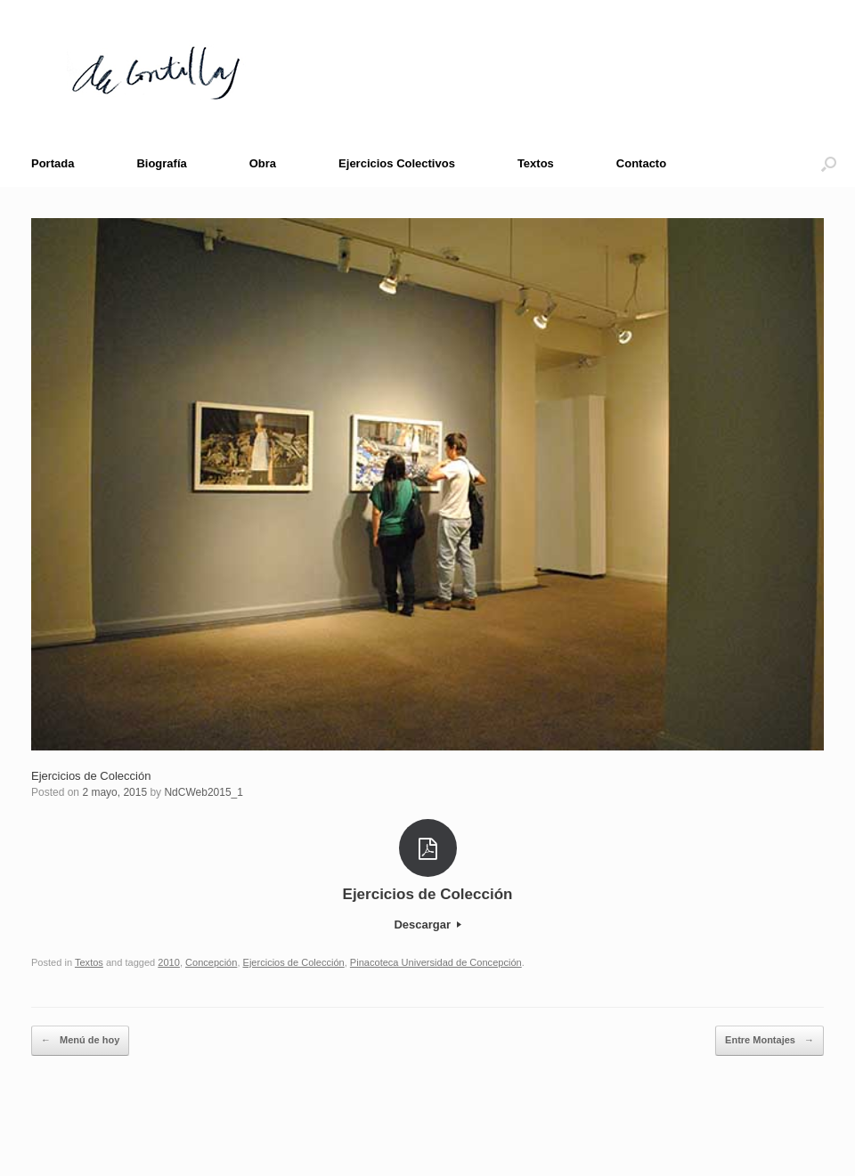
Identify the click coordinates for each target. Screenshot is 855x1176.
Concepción (211, 962)
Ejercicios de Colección (91, 776)
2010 (169, 962)
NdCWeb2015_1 (203, 792)
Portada (52, 163)
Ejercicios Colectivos (396, 163)
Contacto (641, 163)
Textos (535, 163)
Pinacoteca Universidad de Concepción (436, 962)
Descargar (427, 924)
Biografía (161, 163)
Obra (262, 163)
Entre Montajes (769, 1041)
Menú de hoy (80, 1041)
